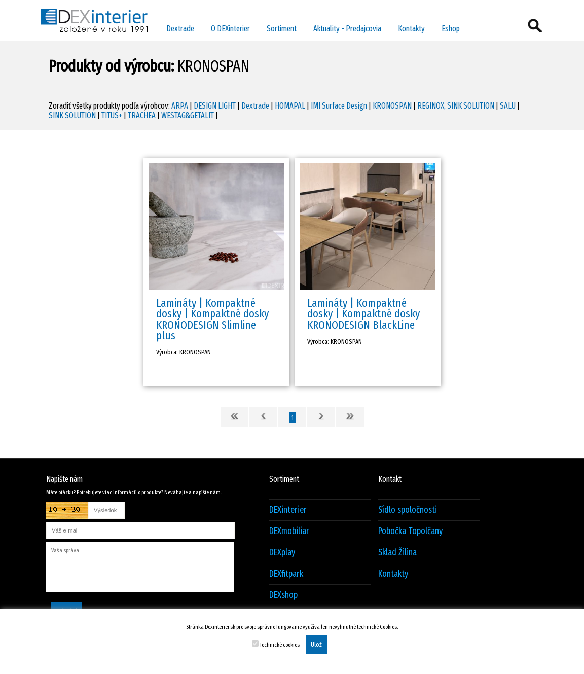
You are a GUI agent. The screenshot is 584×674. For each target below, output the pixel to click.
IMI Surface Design (339, 106)
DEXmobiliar (289, 531)
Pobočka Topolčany (410, 531)
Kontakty (411, 28)
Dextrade (180, 28)
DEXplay (282, 552)
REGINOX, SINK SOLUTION (455, 106)
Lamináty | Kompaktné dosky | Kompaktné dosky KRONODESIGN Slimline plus (212, 319)
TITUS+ (111, 115)
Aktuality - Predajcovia (347, 28)
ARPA (179, 106)
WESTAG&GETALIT (187, 115)
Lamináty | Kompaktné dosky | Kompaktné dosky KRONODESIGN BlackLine (363, 314)
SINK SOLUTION (72, 115)
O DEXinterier (230, 28)
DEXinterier (288, 510)
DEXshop (283, 595)
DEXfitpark (286, 574)
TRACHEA (142, 115)
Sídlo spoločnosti (407, 510)
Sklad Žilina (397, 552)
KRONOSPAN (392, 106)
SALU (508, 106)
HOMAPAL (290, 106)
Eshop (451, 28)
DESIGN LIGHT (215, 106)
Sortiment (282, 28)
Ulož (316, 645)
